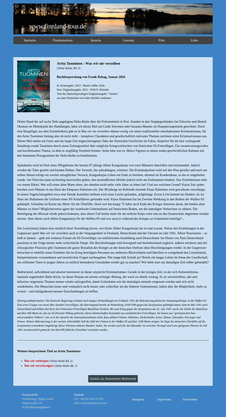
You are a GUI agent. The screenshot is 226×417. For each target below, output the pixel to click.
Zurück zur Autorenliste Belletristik (113, 378)
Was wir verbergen (36, 361)
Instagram (138, 399)
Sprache (95, 40)
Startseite (30, 40)
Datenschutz (190, 399)
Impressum (164, 399)
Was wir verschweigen (39, 365)
